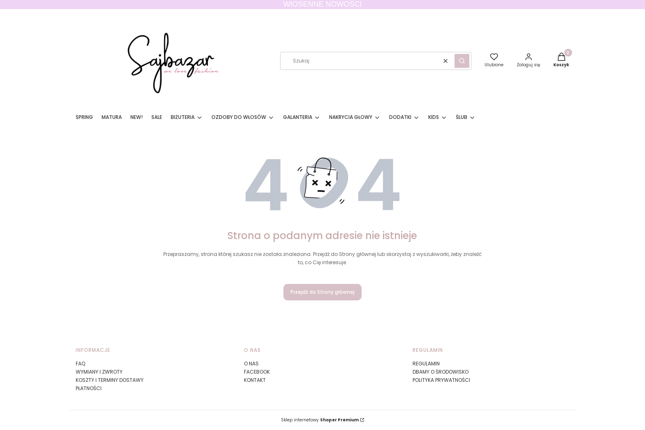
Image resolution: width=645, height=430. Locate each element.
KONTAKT (255, 380)
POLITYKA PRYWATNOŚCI (441, 380)
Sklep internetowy (320, 420)
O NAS (251, 363)
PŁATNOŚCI (89, 388)
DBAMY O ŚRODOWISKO (441, 371)
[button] (462, 61)
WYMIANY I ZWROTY (99, 371)
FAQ (80, 363)
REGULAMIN (426, 363)
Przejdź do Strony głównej (322, 291)
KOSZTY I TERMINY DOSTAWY (110, 380)
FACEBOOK (257, 371)
